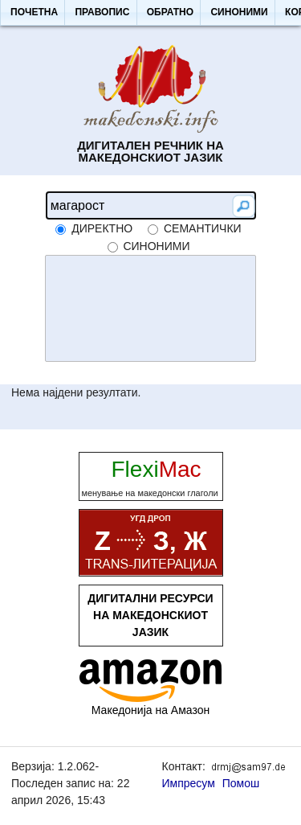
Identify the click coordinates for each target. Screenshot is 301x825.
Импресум (188, 783)
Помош (241, 783)
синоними (156, 246)
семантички (203, 228)
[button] (33, 13)
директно (101, 228)
